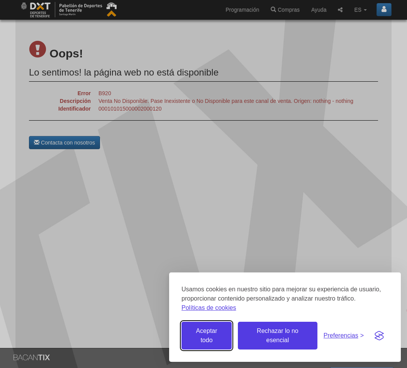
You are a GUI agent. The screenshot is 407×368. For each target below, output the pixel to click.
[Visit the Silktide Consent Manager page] (379, 335)
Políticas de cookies (208, 307)
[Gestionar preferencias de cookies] (344, 336)
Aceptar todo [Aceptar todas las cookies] (206, 335)
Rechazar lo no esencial (277, 335)
